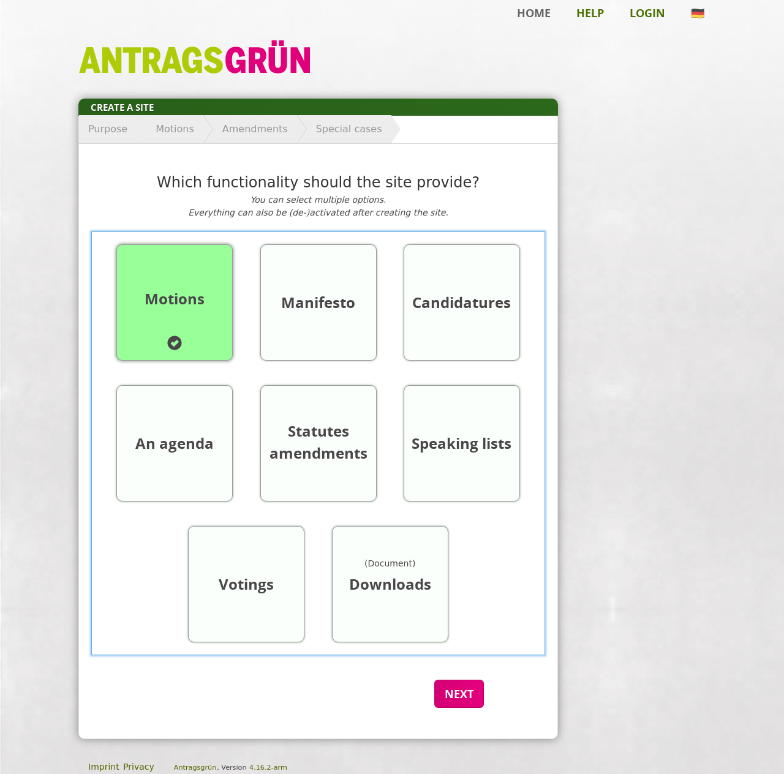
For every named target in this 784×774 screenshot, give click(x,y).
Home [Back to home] (534, 13)
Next (459, 693)
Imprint (103, 767)
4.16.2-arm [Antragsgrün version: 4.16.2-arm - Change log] (268, 768)
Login (647, 13)
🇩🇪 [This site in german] (697, 13)
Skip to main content (51, 28)
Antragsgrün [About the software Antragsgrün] (195, 768)
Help (590, 13)
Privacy (138, 767)
